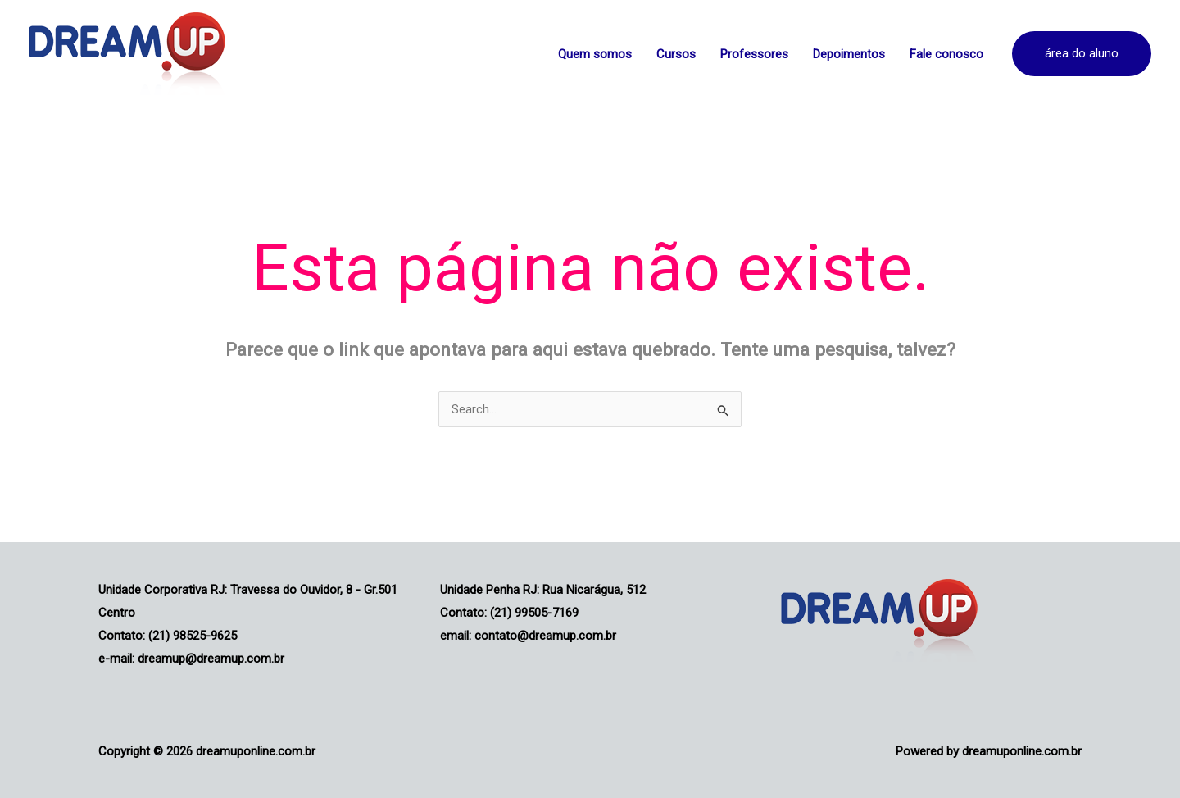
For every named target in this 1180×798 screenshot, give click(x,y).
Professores (754, 54)
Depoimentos (849, 54)
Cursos (676, 54)
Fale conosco (946, 54)
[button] (1081, 53)
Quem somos (595, 54)
